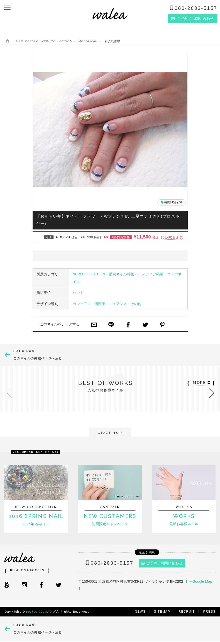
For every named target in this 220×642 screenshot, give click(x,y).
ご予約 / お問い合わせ (162, 563)
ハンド (78, 293)
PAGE (110, 433)
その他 (136, 304)
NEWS (140, 611)
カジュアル (82, 304)
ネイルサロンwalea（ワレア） (110, 13)
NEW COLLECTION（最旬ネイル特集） (105, 274)
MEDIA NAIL (88, 41)
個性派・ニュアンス (110, 304)
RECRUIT (187, 611)
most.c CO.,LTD (38, 611)
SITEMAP (162, 611)
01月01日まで (172, 237)
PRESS (209, 611)
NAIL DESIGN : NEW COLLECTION (44, 41)
